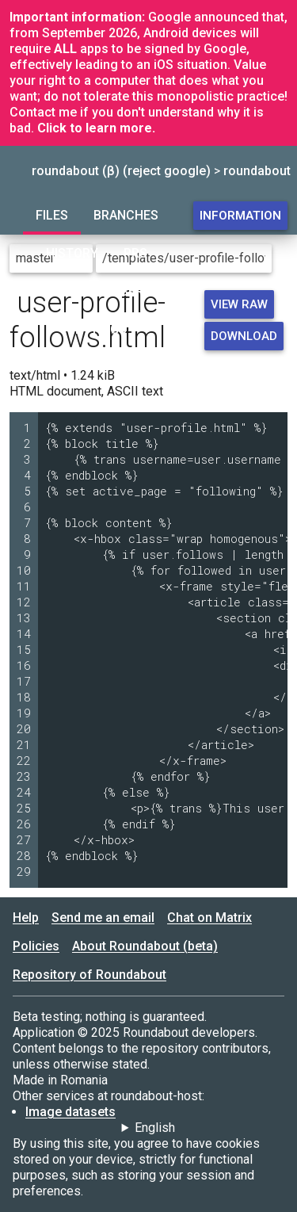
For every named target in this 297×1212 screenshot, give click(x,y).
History (72, 253)
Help (26, 917)
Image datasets (70, 1111)
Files (52, 215)
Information (240, 215)
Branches (125, 215)
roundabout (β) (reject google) (121, 170)
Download (244, 336)
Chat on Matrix (209, 917)
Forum (64, 291)
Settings (97, 329)
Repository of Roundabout (89, 974)
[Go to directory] (281, 258)
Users (131, 291)
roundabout (257, 170)
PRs (135, 253)
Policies (36, 946)
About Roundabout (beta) (145, 946)
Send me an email (102, 917)
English (155, 1127)
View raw (239, 304)
